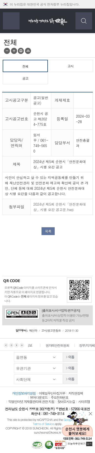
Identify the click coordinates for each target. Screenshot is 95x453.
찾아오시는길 (66, 401)
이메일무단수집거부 (52, 393)
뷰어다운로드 (39, 397)
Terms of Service (43, 423)
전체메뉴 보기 (11, 20)
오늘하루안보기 (77, 443)
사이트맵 (84, 401)
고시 (71, 66)
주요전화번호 (59, 397)
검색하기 (83, 20)
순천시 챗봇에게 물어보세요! (77, 425)
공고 (25, 78)
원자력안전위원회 (60, 345)
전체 (25, 66)
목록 (48, 231)
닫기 (90, 414)
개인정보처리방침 (24, 393)
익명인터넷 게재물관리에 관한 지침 (31, 401)
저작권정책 (75, 393)
